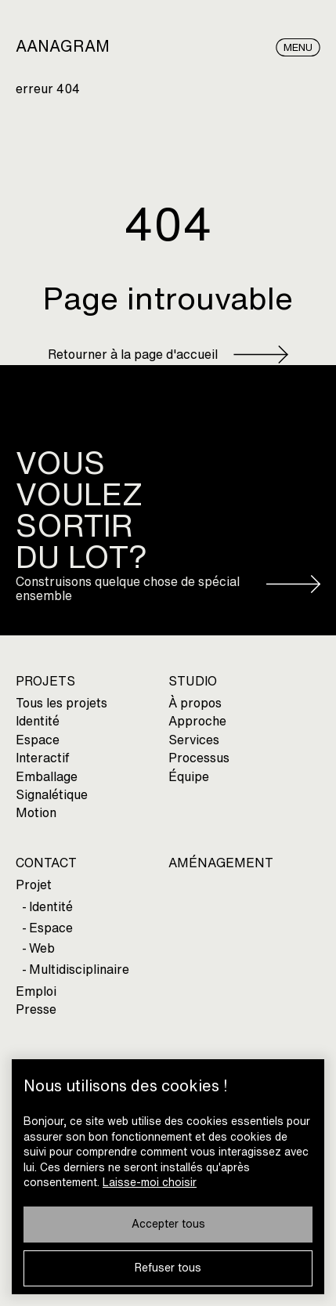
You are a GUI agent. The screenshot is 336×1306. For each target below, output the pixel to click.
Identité (38, 721)
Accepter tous (168, 1224)
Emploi (36, 991)
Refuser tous (168, 1268)
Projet (34, 885)
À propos (195, 703)
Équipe (188, 777)
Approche (197, 721)
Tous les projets (61, 703)
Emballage (47, 777)
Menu (298, 47)
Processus (198, 758)
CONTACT (46, 863)
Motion (36, 813)
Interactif (43, 758)
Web (42, 948)
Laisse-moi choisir (150, 1182)
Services (193, 740)
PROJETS (45, 681)
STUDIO (192, 681)
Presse (36, 1009)
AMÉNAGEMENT (220, 863)
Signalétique (52, 795)
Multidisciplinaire (79, 969)
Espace (38, 740)
